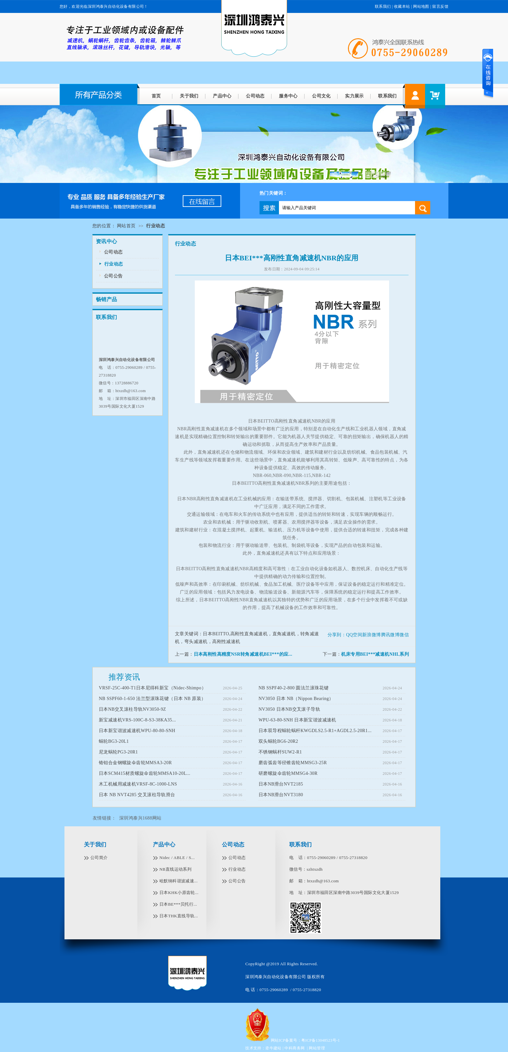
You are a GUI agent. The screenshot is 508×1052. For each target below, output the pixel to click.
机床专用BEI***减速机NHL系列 (375, 654)
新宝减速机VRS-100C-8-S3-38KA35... (137, 720)
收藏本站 (402, 6)
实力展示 (354, 96)
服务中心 (288, 96)
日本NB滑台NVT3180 (281, 794)
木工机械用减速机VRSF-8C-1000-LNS (138, 784)
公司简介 (99, 857)
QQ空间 (354, 634)
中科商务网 (294, 1048)
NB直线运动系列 (175, 869)
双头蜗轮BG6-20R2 (278, 741)
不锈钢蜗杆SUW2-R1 (280, 752)
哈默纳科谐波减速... (178, 880)
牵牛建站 (273, 1048)
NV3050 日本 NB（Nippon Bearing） (296, 698)
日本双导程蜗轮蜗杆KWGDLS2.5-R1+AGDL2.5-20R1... (315, 730)
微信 (404, 634)
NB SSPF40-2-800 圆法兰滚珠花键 (294, 687)
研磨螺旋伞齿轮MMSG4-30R (288, 773)
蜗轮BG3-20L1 (114, 741)
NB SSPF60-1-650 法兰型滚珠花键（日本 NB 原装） (152, 698)
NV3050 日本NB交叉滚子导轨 (289, 709)
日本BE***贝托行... (178, 904)
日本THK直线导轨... (178, 915)
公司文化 (321, 96)
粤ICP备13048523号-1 (320, 1040)
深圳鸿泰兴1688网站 (140, 818)
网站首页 (126, 225)
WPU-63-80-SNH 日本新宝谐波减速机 (297, 720)
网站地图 (421, 6)
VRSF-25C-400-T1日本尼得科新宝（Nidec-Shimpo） (152, 687)
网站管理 (317, 1048)
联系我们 (383, 6)
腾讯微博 (390, 634)
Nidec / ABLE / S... (177, 857)
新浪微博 (371, 634)
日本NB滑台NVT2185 (281, 784)
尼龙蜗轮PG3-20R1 (118, 752)
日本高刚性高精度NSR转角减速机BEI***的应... (243, 654)
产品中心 (222, 96)
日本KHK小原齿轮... (179, 892)
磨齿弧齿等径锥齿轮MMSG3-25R (293, 762)
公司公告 (113, 276)
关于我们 (189, 96)
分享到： (337, 634)
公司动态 (255, 96)
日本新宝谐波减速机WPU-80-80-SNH (137, 730)
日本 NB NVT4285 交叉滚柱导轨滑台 (137, 794)
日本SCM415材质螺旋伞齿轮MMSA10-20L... (144, 773)
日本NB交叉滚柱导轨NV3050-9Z (132, 709)
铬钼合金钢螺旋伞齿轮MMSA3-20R (135, 762)
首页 (156, 96)
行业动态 (113, 264)
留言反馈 (440, 6)
